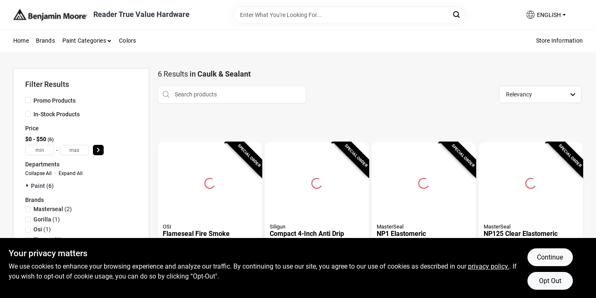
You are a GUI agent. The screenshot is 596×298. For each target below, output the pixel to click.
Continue (550, 257)
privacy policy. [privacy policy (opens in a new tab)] (488, 266)
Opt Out (550, 281)
